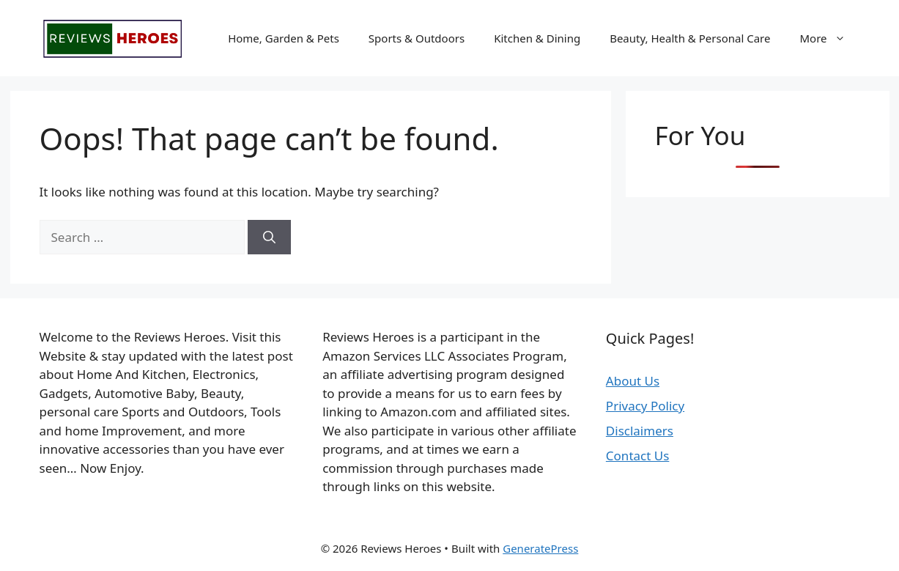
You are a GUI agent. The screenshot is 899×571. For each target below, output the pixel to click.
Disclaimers (639, 430)
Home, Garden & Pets (283, 38)
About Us (632, 380)
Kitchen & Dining (537, 38)
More (829, 38)
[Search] (269, 237)
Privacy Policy (645, 405)
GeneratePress (540, 548)
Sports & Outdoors (417, 38)
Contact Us (638, 455)
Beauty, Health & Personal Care (690, 38)
